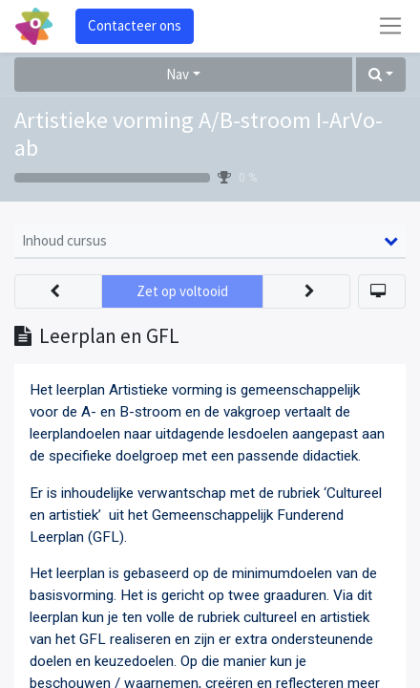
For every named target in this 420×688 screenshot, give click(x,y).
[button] (381, 75)
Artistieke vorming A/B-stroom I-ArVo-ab (198, 133)
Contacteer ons (134, 25)
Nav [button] (177, 74)
